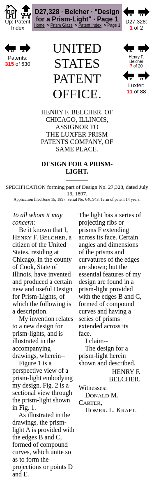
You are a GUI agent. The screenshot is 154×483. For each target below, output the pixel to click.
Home (39, 25)
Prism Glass (62, 25)
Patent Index (89, 25)
